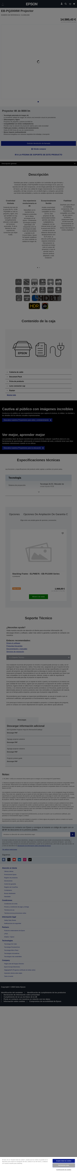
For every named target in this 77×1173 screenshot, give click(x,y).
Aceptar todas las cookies (63, 1160)
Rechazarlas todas (63, 1165)
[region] (38, 1165)
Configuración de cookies (63, 1169)
